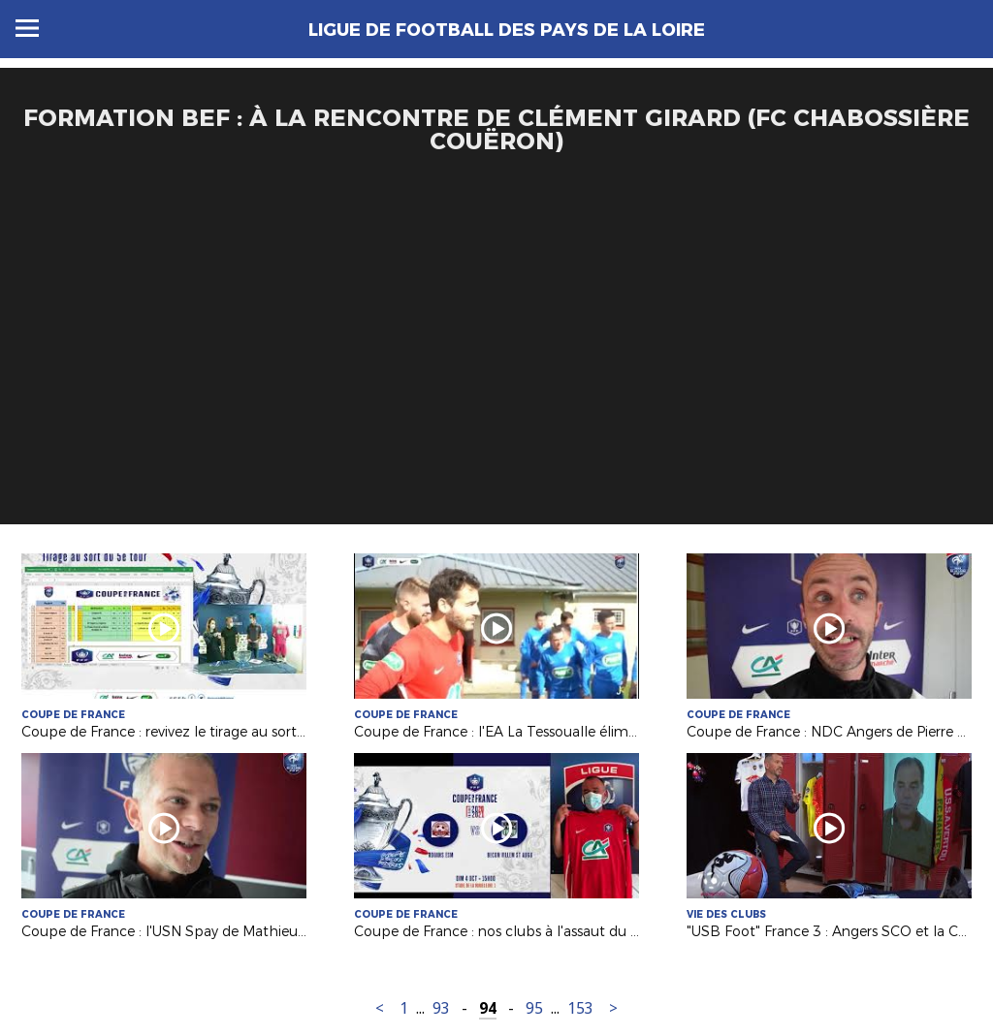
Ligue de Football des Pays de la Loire (506, 30)
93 (441, 1008)
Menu (27, 28)
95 (534, 1008)
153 (580, 1008)
